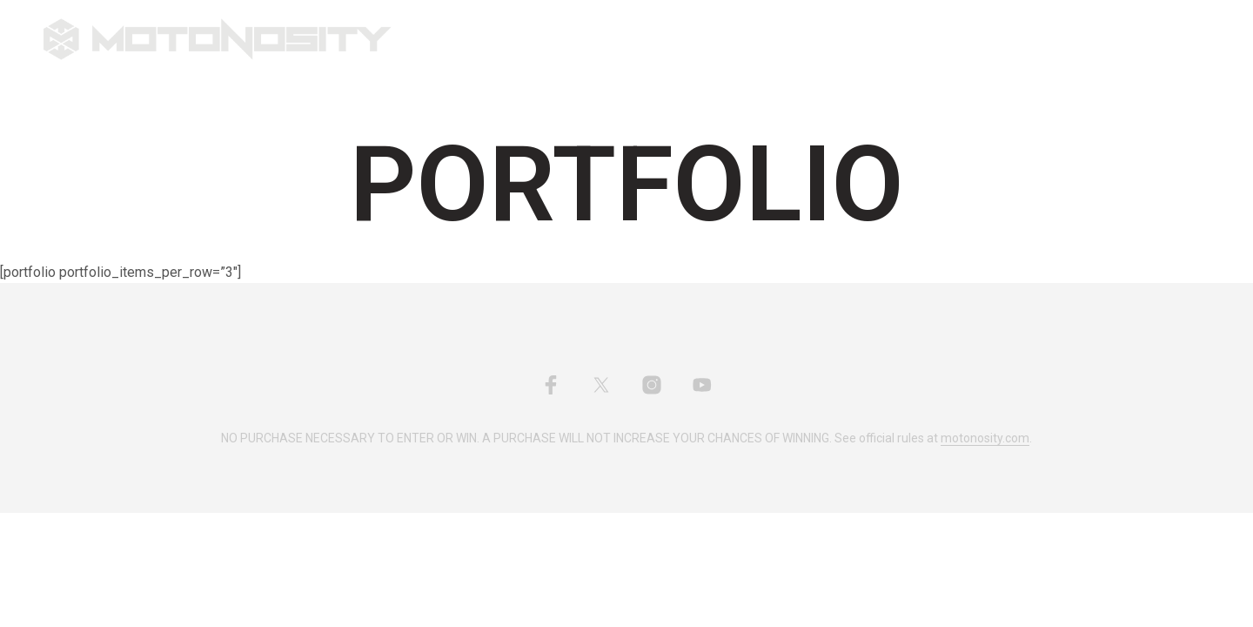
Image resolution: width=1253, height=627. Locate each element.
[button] (1130, 39)
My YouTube (672, 39)
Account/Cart (781, 39)
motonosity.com (985, 438)
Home (454, 39)
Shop (515, 39)
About (589, 39)
